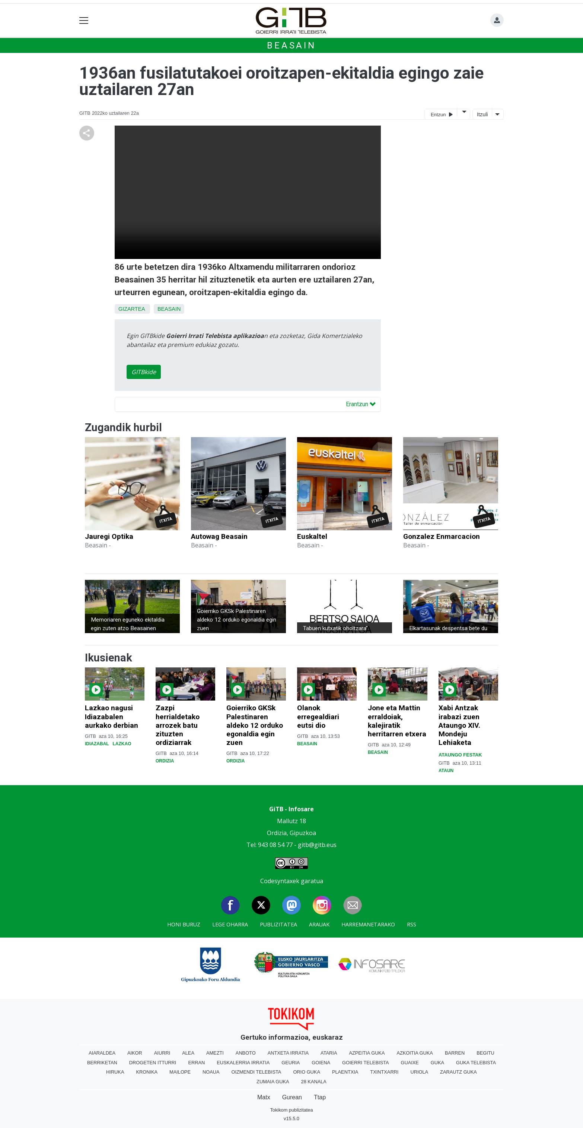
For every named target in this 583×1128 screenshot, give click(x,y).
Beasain (291, 45)
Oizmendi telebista (256, 1072)
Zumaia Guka (273, 1081)
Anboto (246, 1053)
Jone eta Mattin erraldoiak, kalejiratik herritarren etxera (397, 721)
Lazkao (121, 743)
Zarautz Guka (458, 1072)
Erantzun (361, 404)
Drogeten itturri (152, 1062)
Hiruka (115, 1072)
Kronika (146, 1072)
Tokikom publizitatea (291, 1110)
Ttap (320, 1097)
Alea (188, 1053)
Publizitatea (278, 924)
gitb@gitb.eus (317, 845)
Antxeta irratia (288, 1053)
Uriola (419, 1072)
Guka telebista (476, 1062)
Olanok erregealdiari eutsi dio (318, 716)
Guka (437, 1062)
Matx (263, 1097)
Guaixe (409, 1062)
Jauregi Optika (109, 536)
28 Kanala (313, 1081)
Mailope (180, 1072)
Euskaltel (312, 536)
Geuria (290, 1062)
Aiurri (162, 1053)
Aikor (134, 1053)
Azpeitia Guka (367, 1053)
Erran (196, 1062)
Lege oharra (230, 924)
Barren (455, 1053)
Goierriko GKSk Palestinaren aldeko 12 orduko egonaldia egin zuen (254, 725)
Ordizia (165, 761)
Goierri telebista (365, 1062)
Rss (411, 924)
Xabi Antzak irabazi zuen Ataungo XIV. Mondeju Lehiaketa (459, 725)
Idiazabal (97, 743)
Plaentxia (345, 1072)
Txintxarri (384, 1072)
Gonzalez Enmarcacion (441, 536)
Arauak (319, 924)
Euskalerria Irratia (243, 1062)
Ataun (446, 770)
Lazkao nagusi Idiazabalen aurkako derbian (111, 716)
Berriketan (102, 1062)
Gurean (292, 1097)
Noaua (211, 1072)
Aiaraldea (102, 1053)
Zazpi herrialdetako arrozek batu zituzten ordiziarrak (178, 725)
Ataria (329, 1053)
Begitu (485, 1053)
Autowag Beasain (219, 536)
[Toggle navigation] (84, 20)
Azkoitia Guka (414, 1053)
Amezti (215, 1053)
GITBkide (143, 372)
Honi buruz (183, 924)
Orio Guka (306, 1072)
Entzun (442, 114)
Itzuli (482, 114)
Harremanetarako (368, 924)
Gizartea (131, 309)
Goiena (321, 1062)
